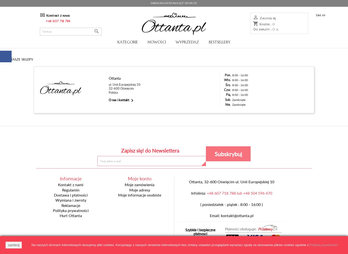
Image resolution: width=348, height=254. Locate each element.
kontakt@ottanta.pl (237, 215)
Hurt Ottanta (71, 215)
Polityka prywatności (71, 210)
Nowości (157, 42)
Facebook (139, 137)
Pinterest (174, 137)
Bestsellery (220, 42)
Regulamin (71, 190)
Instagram (209, 137)
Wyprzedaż (187, 42)
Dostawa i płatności (71, 195)
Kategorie (127, 42)
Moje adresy (139, 190)
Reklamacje (70, 205)
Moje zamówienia (139, 184)
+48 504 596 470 (257, 193)
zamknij (13, 245)
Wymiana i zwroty (70, 200)
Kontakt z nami (58, 16)
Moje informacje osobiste (139, 195)
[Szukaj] (71, 31)
